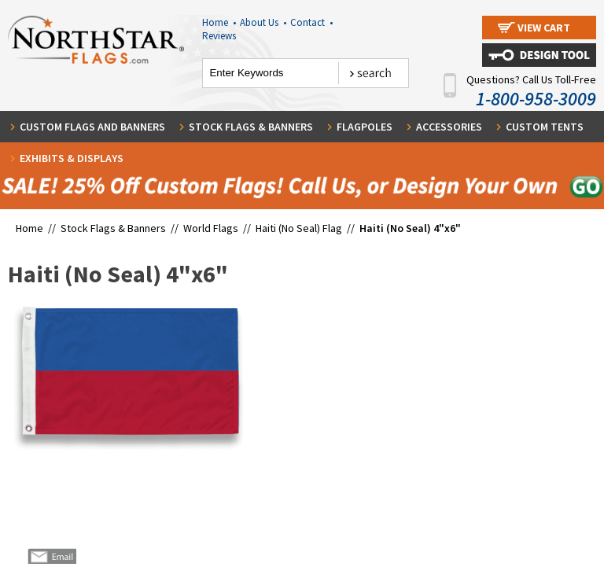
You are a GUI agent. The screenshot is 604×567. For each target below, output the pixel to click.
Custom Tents (545, 127)
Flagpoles (364, 127)
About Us (263, 22)
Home (219, 22)
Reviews (219, 35)
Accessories (449, 127)
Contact (311, 22)
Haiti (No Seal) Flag (299, 228)
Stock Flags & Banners (251, 127)
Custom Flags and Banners (92, 127)
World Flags (210, 228)
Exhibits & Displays (71, 158)
